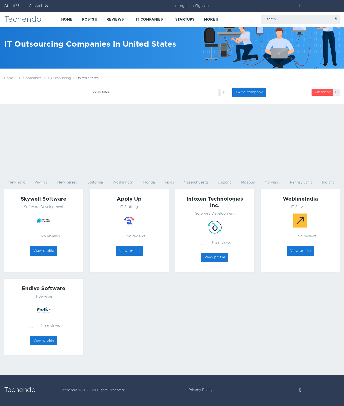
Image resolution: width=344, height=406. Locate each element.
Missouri (248, 182)
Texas (169, 182)
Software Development (43, 207)
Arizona (224, 182)
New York (16, 182)
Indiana (328, 182)
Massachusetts (196, 182)
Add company (250, 92)
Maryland (272, 182)
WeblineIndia (300, 199)
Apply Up (129, 199)
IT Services (300, 207)
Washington (123, 182)
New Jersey (67, 182)
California (95, 182)
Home (9, 78)
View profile (43, 250)
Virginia (41, 182)
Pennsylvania (301, 182)
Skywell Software (43, 199)
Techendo (23, 19)
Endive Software (43, 288)
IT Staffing (129, 207)
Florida (149, 182)
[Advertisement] (172, 141)
